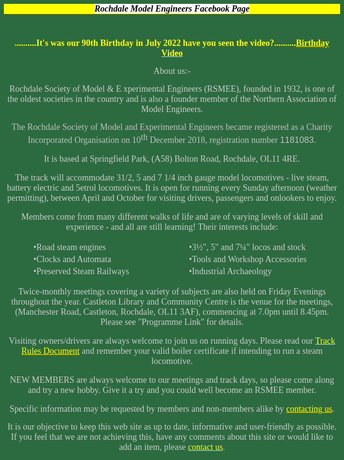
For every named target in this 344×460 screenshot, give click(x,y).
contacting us (309, 409)
